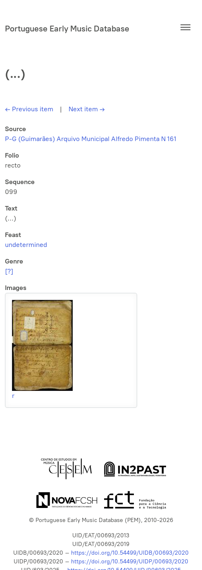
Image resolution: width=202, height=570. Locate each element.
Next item (87, 109)
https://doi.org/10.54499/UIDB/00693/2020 (130, 552)
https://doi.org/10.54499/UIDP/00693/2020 (129, 561)
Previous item (29, 109)
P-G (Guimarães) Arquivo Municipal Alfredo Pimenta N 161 (90, 139)
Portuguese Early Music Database (67, 29)
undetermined (26, 245)
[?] (9, 271)
